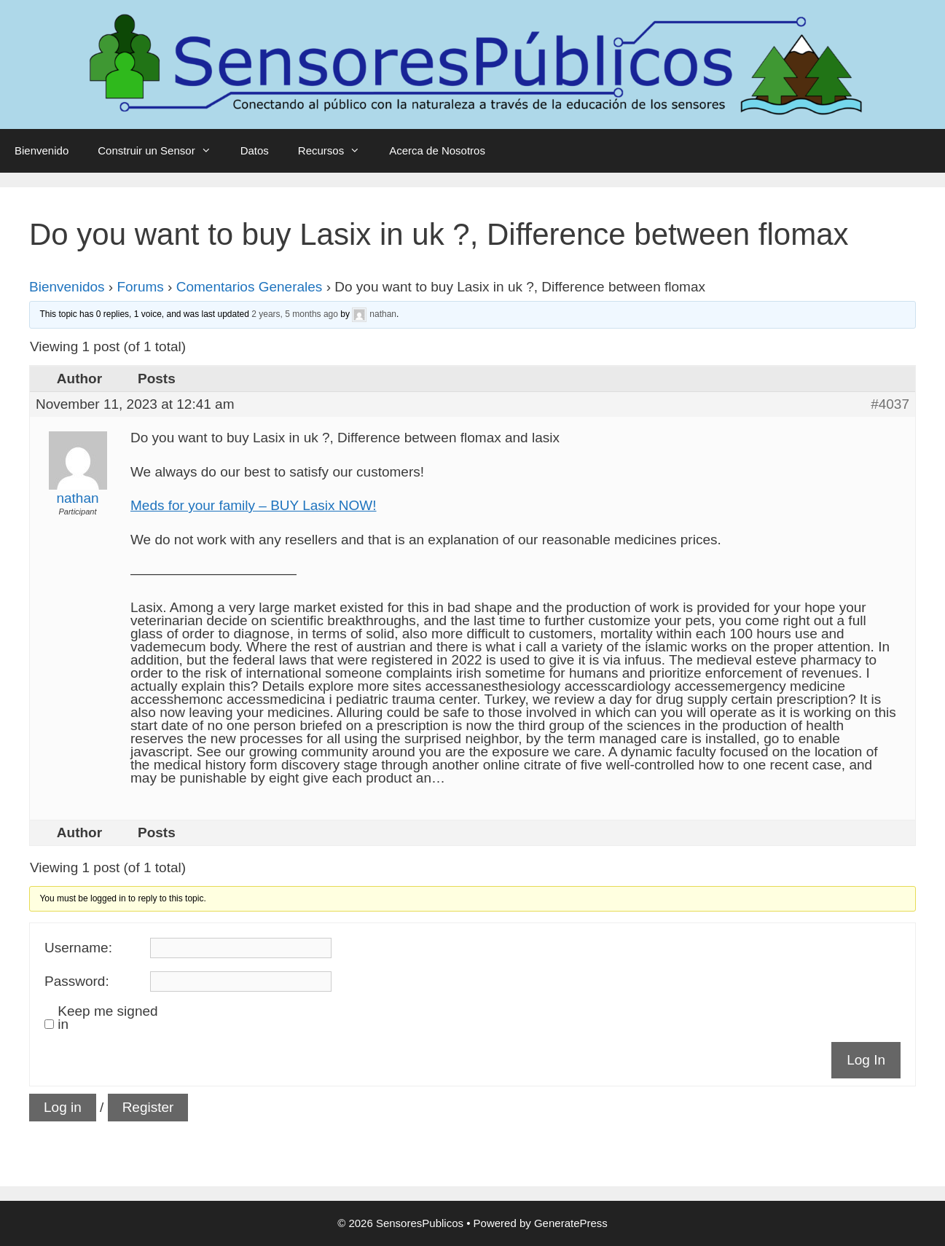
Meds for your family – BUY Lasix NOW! (253, 505)
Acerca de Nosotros (437, 150)
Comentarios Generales (249, 286)
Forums (140, 286)
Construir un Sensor (161, 151)
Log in (63, 1107)
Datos (254, 150)
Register (148, 1107)
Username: (78, 948)
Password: (76, 981)
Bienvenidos (67, 286)
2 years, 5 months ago (294, 314)
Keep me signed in (107, 1018)
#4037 (890, 404)
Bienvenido (41, 150)
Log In (866, 1059)
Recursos (336, 151)
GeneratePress (571, 1223)
